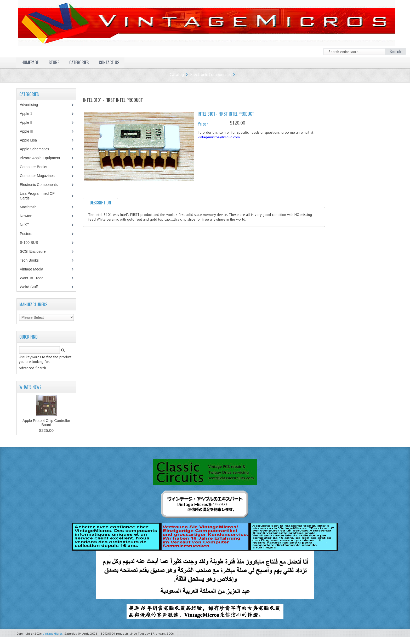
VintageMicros (53, 633)
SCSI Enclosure (35, 251)
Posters (29, 234)
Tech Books (33, 260)
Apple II (29, 122)
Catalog (177, 74)
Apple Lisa (32, 140)
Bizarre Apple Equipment (43, 158)
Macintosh (31, 207)
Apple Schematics (37, 149)
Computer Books (37, 167)
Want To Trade (31, 278)
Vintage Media (34, 269)
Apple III (29, 131)
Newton (26, 216)
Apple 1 (29, 113)
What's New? (30, 387)
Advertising (31, 105)
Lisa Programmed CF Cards (37, 195)
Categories (79, 62)
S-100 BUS (32, 242)
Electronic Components (210, 74)
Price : (203, 124)
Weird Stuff (31, 287)
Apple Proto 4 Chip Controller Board (46, 422)
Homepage (29, 62)
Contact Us (109, 62)
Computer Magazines (41, 176)
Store (54, 62)
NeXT (24, 225)
